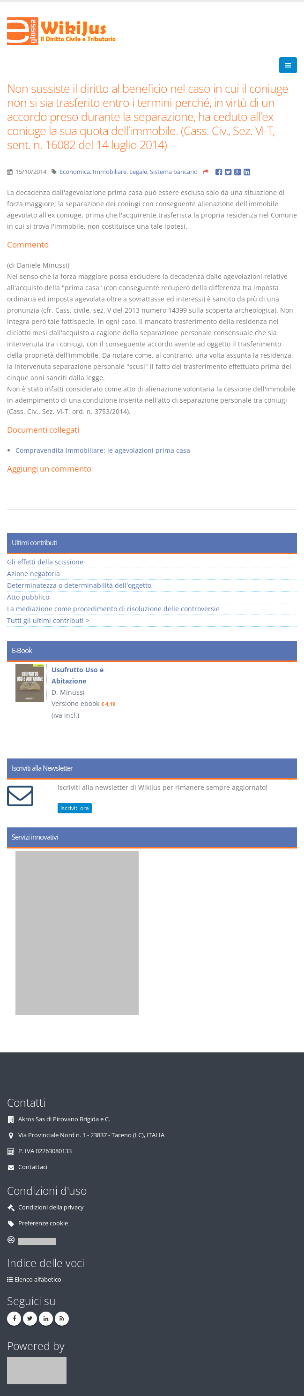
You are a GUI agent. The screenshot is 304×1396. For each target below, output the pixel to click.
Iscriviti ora (74, 808)
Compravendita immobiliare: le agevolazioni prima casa (102, 450)
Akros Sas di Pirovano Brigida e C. (64, 1119)
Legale (138, 172)
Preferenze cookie (43, 1223)
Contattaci (32, 1167)
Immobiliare (109, 172)
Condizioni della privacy (51, 1207)
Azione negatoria (33, 573)
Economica (74, 172)
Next (286, 707)
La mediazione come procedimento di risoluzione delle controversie (113, 608)
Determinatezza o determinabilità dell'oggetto (79, 585)
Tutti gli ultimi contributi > (48, 620)
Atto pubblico (28, 597)
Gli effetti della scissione (45, 561)
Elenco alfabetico (38, 1279)
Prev (17, 707)
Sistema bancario (174, 172)
